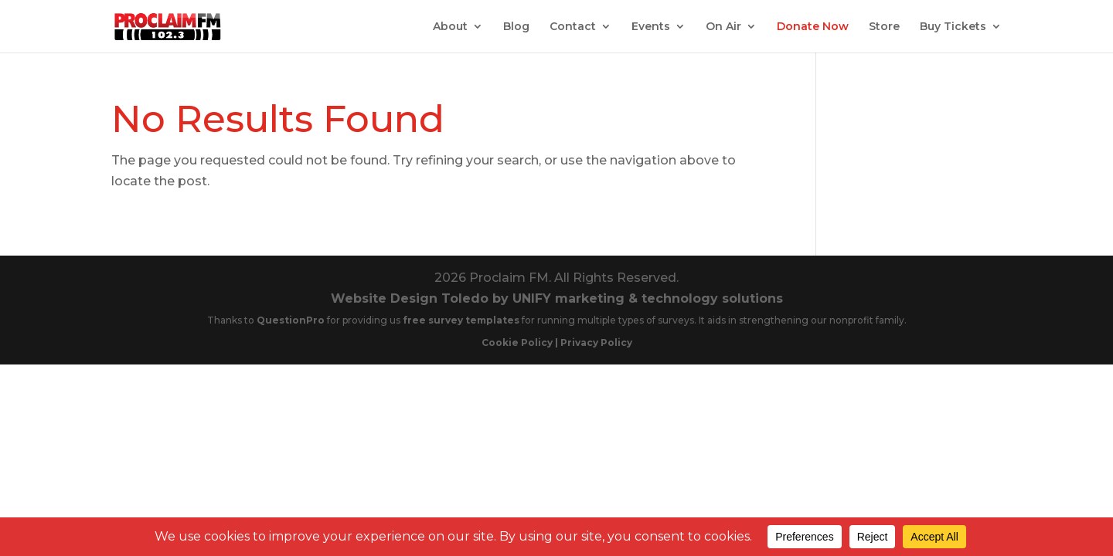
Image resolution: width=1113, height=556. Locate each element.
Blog (516, 27)
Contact (573, 27)
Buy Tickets (953, 27)
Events (650, 27)
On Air (723, 27)
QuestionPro (292, 320)
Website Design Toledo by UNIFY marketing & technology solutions (557, 298)
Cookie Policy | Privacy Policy (557, 342)
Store (884, 27)
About (450, 27)
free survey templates (462, 320)
